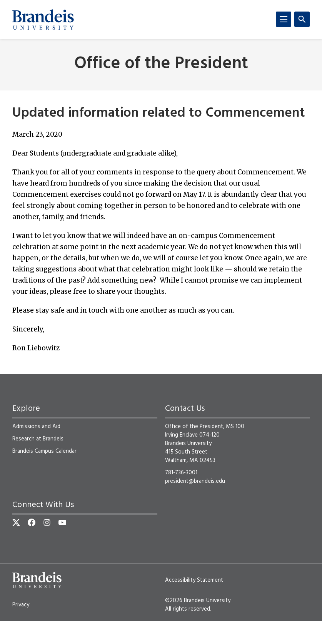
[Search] (302, 19)
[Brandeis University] (43, 19)
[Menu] (283, 19)
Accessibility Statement (194, 580)
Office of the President (161, 64)
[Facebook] (31, 522)
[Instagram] (47, 522)
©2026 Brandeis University (197, 600)
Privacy (20, 604)
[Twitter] (16, 522)
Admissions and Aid (36, 426)
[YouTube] (62, 522)
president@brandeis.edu (195, 481)
